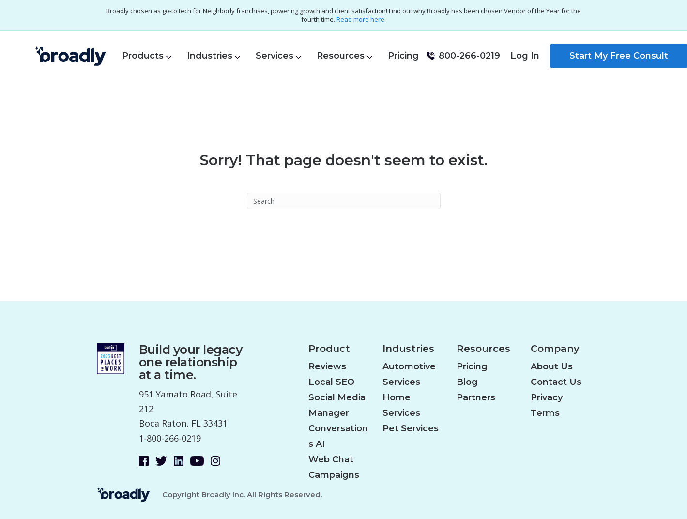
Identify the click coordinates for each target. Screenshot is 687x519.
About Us (552, 366)
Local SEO (331, 382)
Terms (545, 413)
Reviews (327, 366)
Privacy (547, 397)
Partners (476, 397)
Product (329, 348)
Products (143, 55)
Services (274, 55)
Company (555, 348)
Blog (467, 382)
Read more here (360, 19)
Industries (209, 55)
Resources (341, 55)
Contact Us (556, 382)
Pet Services (410, 428)
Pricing (403, 55)
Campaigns (333, 475)
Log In (524, 55)
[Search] (344, 201)
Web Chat (330, 459)
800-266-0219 (469, 55)
